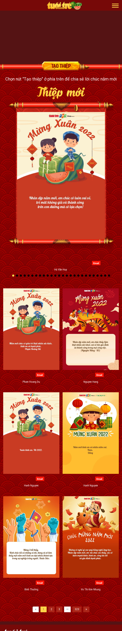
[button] (115, 5)
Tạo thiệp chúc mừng (61, 66)
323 (77, 609)
